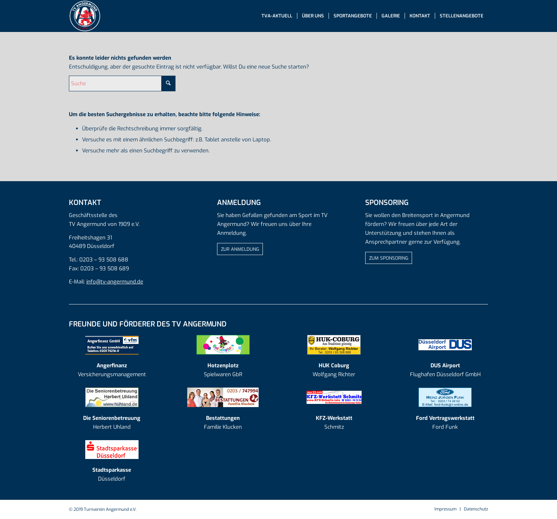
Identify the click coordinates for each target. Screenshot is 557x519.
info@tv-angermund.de (114, 281)
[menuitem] (277, 16)
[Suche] (122, 83)
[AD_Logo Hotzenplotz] (223, 345)
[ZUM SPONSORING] (388, 258)
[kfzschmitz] (334, 397)
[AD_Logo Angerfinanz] (112, 345)
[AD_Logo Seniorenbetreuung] (112, 397)
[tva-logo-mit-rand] (85, 16)
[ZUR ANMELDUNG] (240, 249)
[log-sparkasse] (112, 449)
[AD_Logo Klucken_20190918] (223, 397)
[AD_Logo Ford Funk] (445, 397)
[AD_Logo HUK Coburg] (334, 345)
